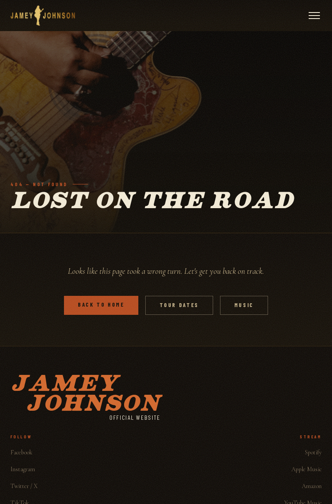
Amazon (312, 486)
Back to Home (101, 304)
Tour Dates (179, 304)
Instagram (22, 469)
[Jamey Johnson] (42, 15)
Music (244, 304)
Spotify (313, 452)
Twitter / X (24, 486)
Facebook (21, 452)
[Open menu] (314, 15)
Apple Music (306, 469)
